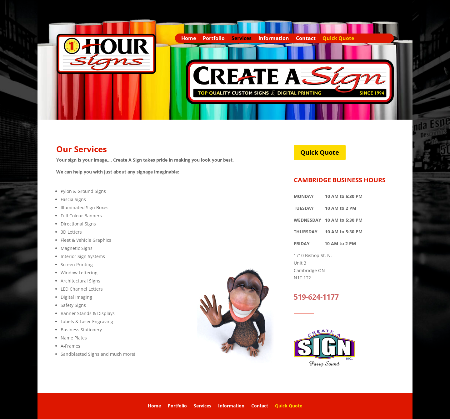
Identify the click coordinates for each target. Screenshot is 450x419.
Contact (306, 39)
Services (242, 39)
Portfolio (214, 39)
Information (273, 39)
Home (188, 39)
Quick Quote (338, 39)
